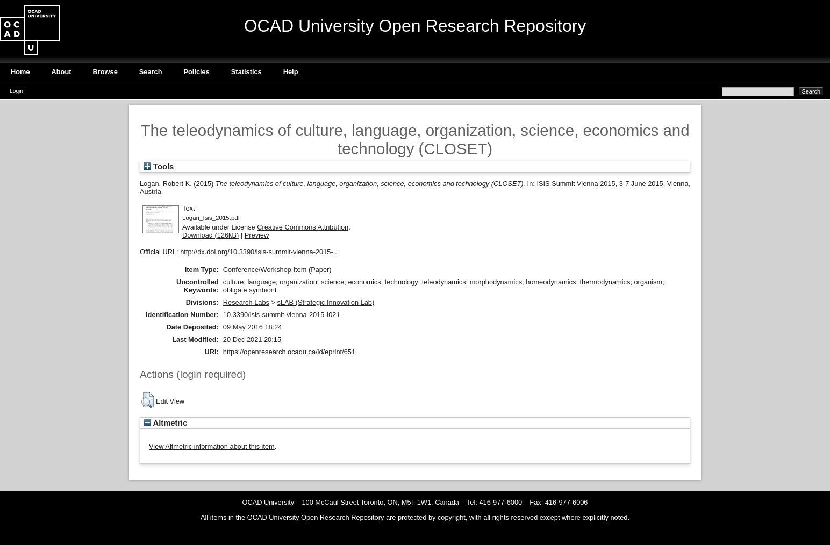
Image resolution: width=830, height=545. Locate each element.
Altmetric (165, 423)
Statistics (246, 72)
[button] (147, 400)
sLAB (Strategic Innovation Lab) (326, 302)
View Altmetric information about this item (212, 446)
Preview (257, 235)
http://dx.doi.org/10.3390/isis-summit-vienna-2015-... (259, 252)
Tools (159, 166)
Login (16, 91)
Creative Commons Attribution (302, 227)
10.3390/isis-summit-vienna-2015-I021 (281, 315)
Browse (105, 72)
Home (20, 72)
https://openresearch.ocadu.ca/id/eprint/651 (289, 352)
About (61, 72)
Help (290, 72)
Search (150, 72)
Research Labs (246, 302)
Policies (196, 72)
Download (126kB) (210, 235)
